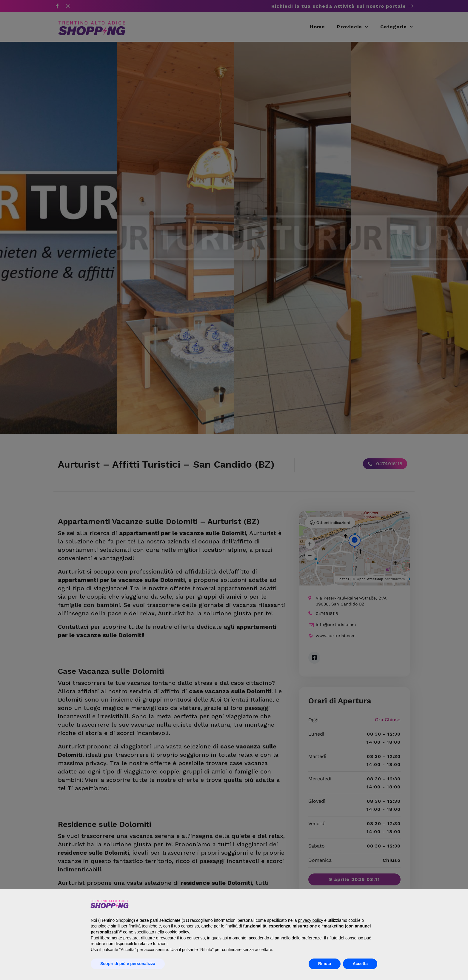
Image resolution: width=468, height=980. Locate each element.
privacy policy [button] (310, 920)
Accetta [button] (360, 963)
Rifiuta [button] (324, 963)
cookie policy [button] (177, 932)
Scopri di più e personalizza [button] (127, 963)
